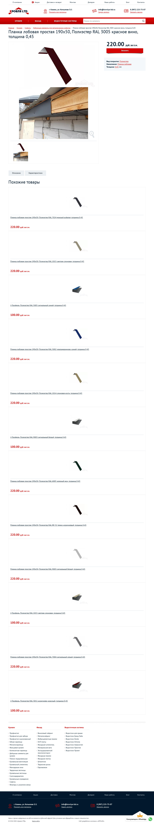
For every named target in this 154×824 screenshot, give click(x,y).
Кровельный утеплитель (19, 764)
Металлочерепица (16, 745)
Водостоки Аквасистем (74, 745)
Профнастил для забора (19, 736)
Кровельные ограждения (19, 779)
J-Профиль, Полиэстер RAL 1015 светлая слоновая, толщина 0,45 (37, 613)
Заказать (125, 50)
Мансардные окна (16, 767)
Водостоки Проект (73, 750)
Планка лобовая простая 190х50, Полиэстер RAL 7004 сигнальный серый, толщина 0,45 (47, 657)
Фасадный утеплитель (46, 745)
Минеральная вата (45, 748)
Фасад (38, 21)
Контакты (140, 2)
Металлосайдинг (44, 736)
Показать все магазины (57, 12)
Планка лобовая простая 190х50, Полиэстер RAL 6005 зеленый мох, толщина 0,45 (45, 481)
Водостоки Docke (72, 739)
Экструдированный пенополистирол (45, 751)
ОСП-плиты (42, 742)
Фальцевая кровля (17, 748)
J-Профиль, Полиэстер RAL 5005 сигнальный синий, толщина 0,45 (38, 305)
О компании (17, 2)
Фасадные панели (44, 756)
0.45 (117, 67)
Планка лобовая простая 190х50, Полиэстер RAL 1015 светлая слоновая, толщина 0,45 (47, 261)
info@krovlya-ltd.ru (106, 9)
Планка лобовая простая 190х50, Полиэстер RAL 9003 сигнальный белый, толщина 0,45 (47, 569)
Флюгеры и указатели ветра (20, 785)
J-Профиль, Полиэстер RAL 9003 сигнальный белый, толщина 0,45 (38, 437)
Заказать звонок (136, 12)
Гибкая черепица (16, 742)
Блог (127, 2)
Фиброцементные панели (47, 739)
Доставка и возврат (54, 2)
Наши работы (109, 2)
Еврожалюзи (42, 767)
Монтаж (73, 2)
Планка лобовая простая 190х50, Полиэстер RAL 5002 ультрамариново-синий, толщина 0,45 (49, 349)
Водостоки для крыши (74, 733)
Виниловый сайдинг (45, 733)
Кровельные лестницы (18, 773)
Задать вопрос (103, 12)
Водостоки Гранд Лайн (74, 736)
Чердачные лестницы (18, 770)
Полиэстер (124, 61)
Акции (37, 2)
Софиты (13, 782)
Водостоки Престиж (73, 748)
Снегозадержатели (17, 776)
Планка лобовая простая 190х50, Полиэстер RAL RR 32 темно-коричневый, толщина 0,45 (48, 525)
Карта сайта (36, 821)
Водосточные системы (65, 21)
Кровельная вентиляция (19, 762)
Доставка (54, 795)
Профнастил (14, 733)
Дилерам (91, 2)
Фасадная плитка (44, 759)
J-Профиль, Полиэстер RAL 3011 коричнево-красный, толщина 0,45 (39, 701)
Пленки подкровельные (18, 759)
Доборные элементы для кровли (19, 754)
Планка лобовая (124, 64)
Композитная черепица (18, 750)
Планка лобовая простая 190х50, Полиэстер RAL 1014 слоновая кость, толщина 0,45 (46, 393)
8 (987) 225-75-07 (138, 9)
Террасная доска (44, 764)
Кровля (18, 21)
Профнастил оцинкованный (20, 739)
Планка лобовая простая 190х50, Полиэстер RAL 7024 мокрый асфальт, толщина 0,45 (46, 217)
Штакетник (42, 762)
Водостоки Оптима (73, 742)
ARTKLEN (101, 821)
